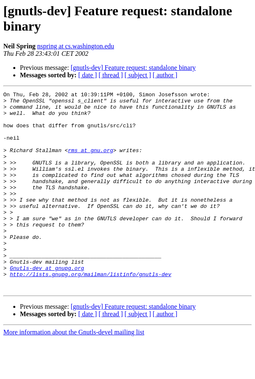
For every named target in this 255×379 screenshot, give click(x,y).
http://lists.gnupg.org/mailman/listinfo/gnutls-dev (90, 311)
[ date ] (87, 75)
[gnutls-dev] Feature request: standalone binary (133, 67)
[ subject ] (138, 75)
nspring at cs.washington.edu (75, 46)
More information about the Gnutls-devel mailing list (73, 371)
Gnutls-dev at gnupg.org (47, 303)
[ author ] (165, 75)
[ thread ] (111, 75)
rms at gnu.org (90, 162)
